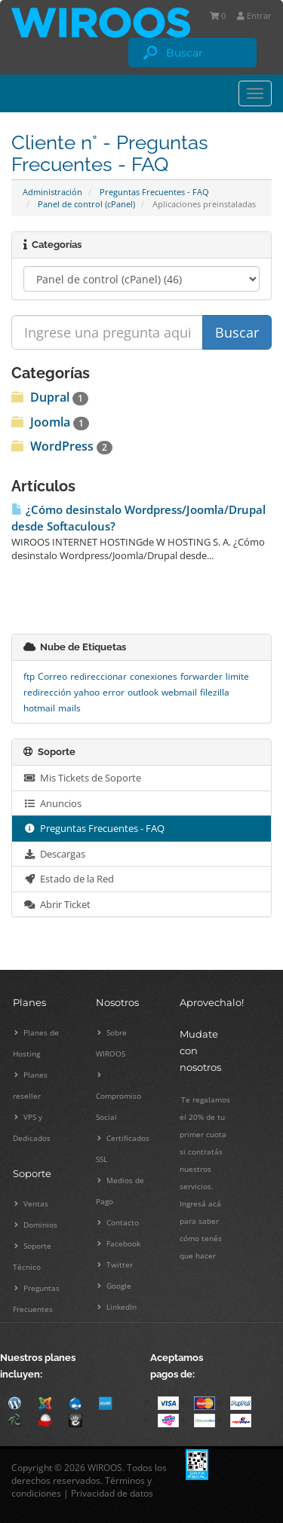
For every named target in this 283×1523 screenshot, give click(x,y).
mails (69, 708)
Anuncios (52, 803)
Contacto (118, 1222)
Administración (52, 191)
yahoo (87, 692)
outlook (143, 692)
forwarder (201, 676)
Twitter (115, 1264)
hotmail (39, 708)
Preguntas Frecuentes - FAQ (154, 191)
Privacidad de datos (112, 1493)
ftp (29, 676)
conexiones (153, 676)
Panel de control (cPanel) (86, 203)
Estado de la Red (68, 878)
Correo (52, 676)
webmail (179, 692)
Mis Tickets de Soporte (82, 777)
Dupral (49, 397)
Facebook (118, 1243)
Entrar (254, 15)
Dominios (35, 1224)
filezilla (214, 692)
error (114, 692)
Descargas (54, 854)
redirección (47, 692)
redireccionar (98, 676)
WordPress (61, 446)
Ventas (31, 1203)
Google (114, 1285)
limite (237, 676)
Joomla (50, 422)
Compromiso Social (118, 1096)
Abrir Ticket (57, 904)
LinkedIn (117, 1306)
